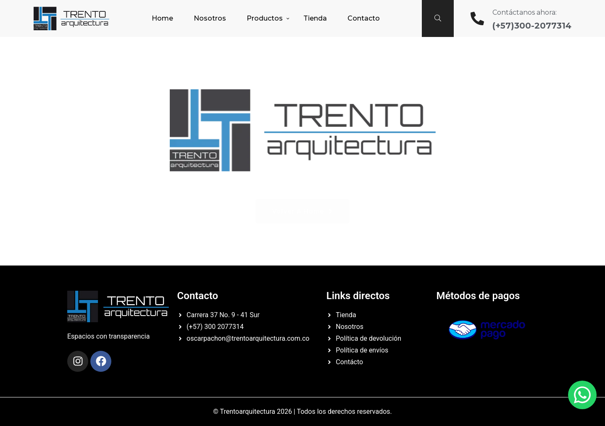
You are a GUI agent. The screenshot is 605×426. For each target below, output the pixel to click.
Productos (265, 18)
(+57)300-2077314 (531, 26)
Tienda (315, 18)
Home (162, 18)
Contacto (363, 18)
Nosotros (210, 18)
